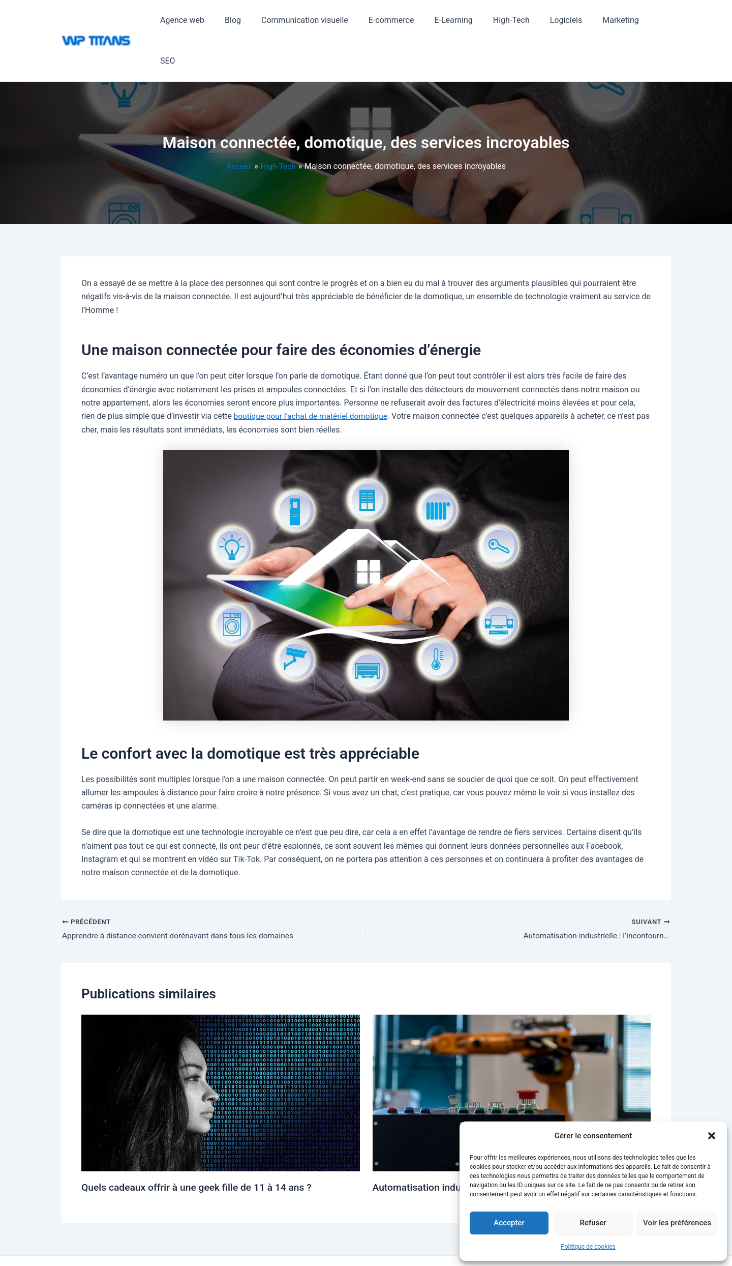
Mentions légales (395, 1241)
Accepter (509, 1222)
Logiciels (562, 20)
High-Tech (512, 20)
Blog (250, 20)
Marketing (613, 20)
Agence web (203, 20)
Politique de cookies (588, 1246)
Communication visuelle (317, 20)
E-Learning (458, 20)
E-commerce (400, 20)
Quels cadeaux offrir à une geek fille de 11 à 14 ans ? (200, 1147)
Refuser (593, 1222)
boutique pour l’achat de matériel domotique (313, 375)
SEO (655, 20)
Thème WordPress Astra (327, 1241)
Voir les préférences (677, 1222)
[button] (712, 1136)
